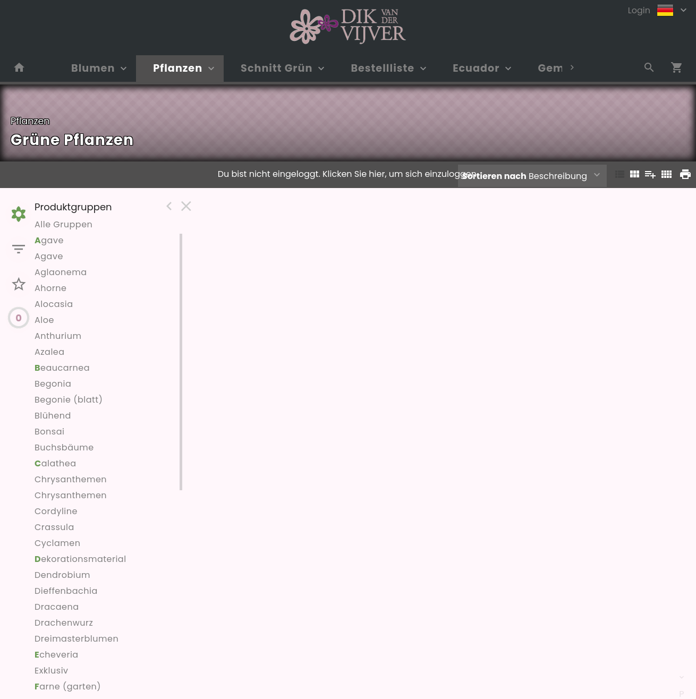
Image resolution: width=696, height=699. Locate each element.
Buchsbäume (64, 447)
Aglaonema (61, 272)
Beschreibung (524, 176)
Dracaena (57, 607)
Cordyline (56, 511)
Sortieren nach (494, 176)
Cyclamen (57, 543)
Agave (49, 256)
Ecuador (476, 68)
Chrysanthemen (71, 479)
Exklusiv (52, 670)
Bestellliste (382, 68)
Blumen (93, 68)
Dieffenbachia (66, 591)
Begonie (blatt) (69, 400)
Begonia (53, 384)
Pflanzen (177, 68)
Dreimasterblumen (76, 639)
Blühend (53, 416)
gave (49, 240)
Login (639, 10)
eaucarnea (62, 368)
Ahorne (50, 288)
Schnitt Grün (276, 68)
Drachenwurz (64, 623)
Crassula (54, 527)
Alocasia (54, 304)
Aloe (44, 320)
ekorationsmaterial (80, 559)
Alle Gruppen (63, 224)
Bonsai (49, 431)
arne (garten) (68, 686)
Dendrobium (62, 575)
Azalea (50, 352)
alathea (56, 463)
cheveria (57, 655)
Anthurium (58, 336)
